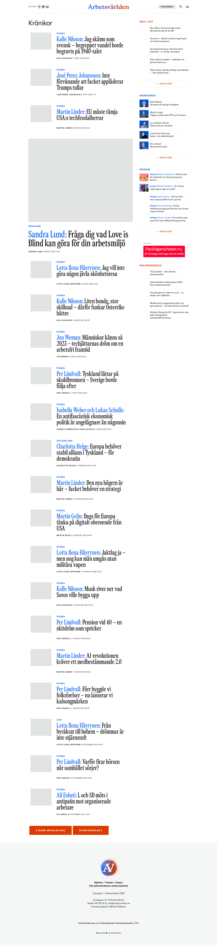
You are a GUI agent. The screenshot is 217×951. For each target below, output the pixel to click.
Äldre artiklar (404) (53, 837)
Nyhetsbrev (167, 7)
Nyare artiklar (97, 837)
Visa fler (166, 84)
